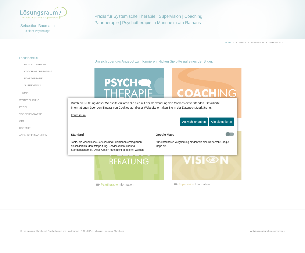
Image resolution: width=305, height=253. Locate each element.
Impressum (78, 115)
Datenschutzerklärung (196, 107)
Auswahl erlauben (194, 121)
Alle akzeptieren (221, 121)
